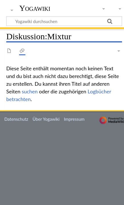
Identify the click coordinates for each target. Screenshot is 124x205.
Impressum (74, 119)
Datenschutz (16, 119)
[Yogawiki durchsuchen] (64, 21)
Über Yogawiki (46, 119)
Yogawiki (34, 8)
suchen (30, 91)
